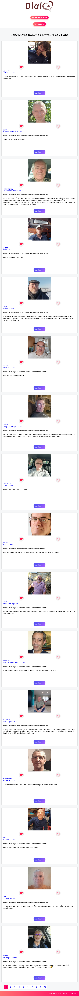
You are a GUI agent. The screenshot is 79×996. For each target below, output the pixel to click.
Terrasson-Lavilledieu (10, 191)
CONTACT (73, 993)
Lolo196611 (7, 484)
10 (45, 987)
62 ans (11, 309)
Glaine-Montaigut (9, 604)
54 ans (13, 368)
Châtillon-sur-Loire (9, 132)
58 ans (12, 899)
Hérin (4, 545)
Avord (5, 486)
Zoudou (5, 366)
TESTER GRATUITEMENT (39, 17)
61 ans (19, 427)
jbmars (5, 543)
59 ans (10, 486)
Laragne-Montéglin (9, 427)
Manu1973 (6, 661)
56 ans (13, 73)
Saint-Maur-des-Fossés (11, 663)
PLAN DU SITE (63, 993)
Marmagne (6, 958)
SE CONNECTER (39, 24)
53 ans (10, 250)
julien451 (6, 71)
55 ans (10, 545)
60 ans (18, 604)
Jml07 (5, 897)
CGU (55, 993)
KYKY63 (6, 602)
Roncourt (6, 840)
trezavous (6, 720)
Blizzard (6, 956)
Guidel (5, 250)
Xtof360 (5, 130)
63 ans (14, 781)
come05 (6, 425)
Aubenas (6, 899)
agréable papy (8, 189)
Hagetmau (6, 781)
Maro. (5, 838)
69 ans (21, 191)
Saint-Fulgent (7, 722)
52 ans (19, 132)
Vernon (5, 309)
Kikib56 (5, 248)
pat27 (5, 307)
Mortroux (6, 368)
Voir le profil (39, 93)
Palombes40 (7, 779)
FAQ (50, 993)
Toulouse (6, 73)
